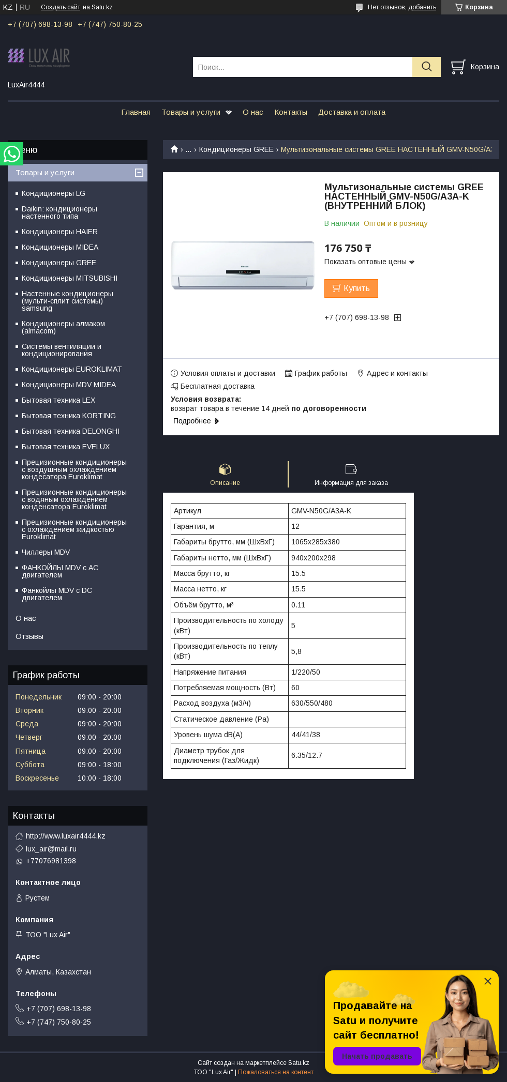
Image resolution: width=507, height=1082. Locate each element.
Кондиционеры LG (53, 193)
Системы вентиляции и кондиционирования (61, 350)
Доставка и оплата (351, 112)
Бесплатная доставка (218, 386)
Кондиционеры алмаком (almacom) (63, 327)
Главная (136, 112)
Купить (357, 288)
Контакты (290, 112)
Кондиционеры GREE (236, 149)
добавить (422, 7)
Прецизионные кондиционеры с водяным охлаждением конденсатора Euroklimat (74, 499)
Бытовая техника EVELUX (66, 447)
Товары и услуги (190, 112)
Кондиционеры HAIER (60, 231)
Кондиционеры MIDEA (60, 247)
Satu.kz (298, 1062)
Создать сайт (60, 7)
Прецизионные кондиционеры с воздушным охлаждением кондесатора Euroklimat (74, 469)
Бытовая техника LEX (58, 400)
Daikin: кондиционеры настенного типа (59, 212)
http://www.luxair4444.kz (66, 836)
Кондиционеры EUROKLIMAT (72, 369)
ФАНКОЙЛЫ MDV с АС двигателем (60, 571)
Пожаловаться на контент (276, 1072)
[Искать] (426, 67)
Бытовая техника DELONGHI (71, 431)
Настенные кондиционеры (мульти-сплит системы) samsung (67, 300)
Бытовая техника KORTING (69, 416)
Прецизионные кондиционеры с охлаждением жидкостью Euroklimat (74, 529)
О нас (253, 112)
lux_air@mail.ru (51, 849)
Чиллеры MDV (46, 552)
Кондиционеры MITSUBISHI (69, 278)
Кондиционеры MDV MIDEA (69, 384)
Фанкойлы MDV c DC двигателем (57, 594)
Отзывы (29, 636)
